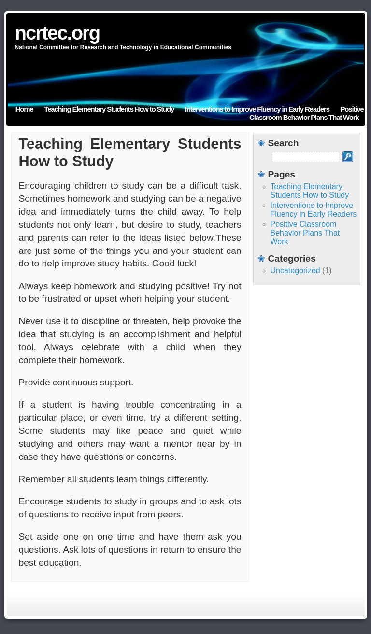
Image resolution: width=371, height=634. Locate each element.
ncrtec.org (57, 33)
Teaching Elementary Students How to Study (109, 109)
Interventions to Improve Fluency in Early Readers (257, 109)
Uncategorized (295, 270)
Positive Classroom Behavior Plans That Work (306, 113)
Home (24, 109)
